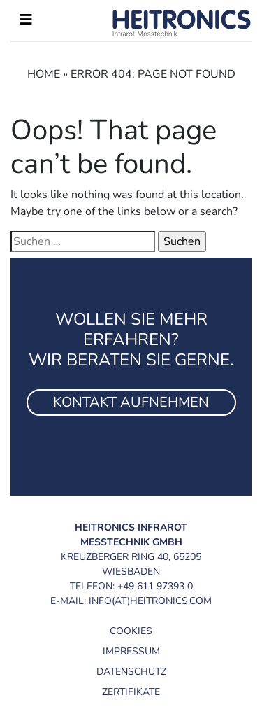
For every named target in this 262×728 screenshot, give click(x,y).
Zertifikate (131, 692)
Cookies (131, 631)
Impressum (131, 651)
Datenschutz (131, 671)
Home (43, 74)
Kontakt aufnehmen (131, 402)
